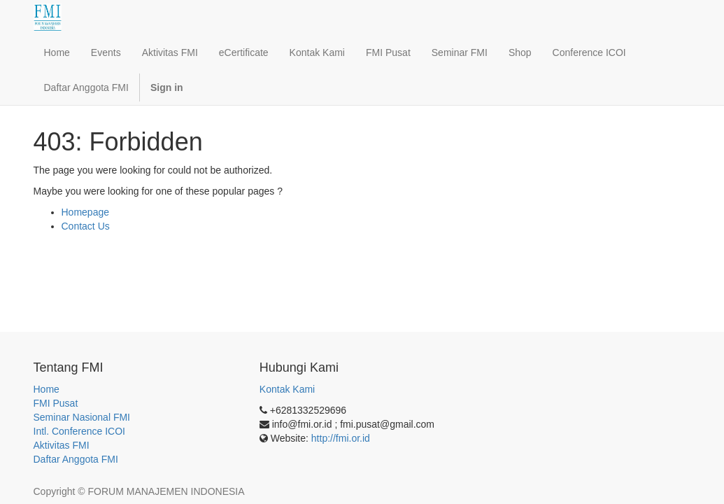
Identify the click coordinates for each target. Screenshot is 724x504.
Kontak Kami (287, 389)
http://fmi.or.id (340, 438)
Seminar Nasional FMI (82, 417)
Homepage (86, 212)
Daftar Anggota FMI (76, 459)
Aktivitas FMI (62, 445)
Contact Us (86, 226)
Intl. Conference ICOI (80, 431)
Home (46, 389)
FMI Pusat (56, 403)
